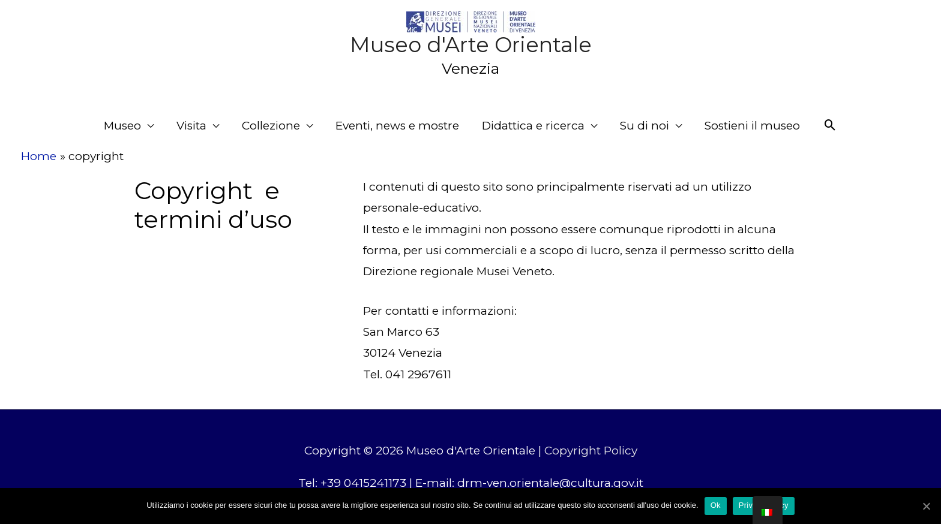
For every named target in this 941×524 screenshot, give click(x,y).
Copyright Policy (590, 450)
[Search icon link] (830, 125)
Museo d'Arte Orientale (471, 45)
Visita (191, 125)
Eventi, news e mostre (397, 125)
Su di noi (644, 125)
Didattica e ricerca (533, 125)
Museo (122, 125)
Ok (716, 505)
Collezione (271, 125)
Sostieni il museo (752, 125)
